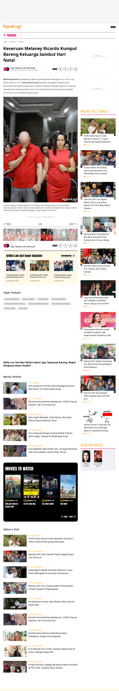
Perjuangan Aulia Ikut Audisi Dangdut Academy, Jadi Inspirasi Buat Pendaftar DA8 (97, 332)
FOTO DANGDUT (34, 535)
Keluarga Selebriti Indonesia (15, 304)
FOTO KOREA (33, 383)
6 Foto (87, 145)
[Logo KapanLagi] (12, 27)
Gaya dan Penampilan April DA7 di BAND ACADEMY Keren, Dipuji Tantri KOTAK (96, 300)
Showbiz (13, 42)
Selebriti (21, 42)
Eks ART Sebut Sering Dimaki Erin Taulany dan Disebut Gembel (97, 268)
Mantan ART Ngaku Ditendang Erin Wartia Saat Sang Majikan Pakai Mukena (98, 364)
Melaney (7, 92)
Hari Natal (65, 79)
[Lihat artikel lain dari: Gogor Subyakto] (68, 255)
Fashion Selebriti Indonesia (38, 304)
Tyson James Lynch (98, 465)
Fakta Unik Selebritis (12, 299)
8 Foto (87, 307)
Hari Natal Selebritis (59, 299)
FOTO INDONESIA (35, 398)
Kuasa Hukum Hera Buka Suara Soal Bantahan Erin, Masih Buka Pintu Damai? (96, 170)
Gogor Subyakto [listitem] (16, 68)
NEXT (72, 224)
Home (5, 42)
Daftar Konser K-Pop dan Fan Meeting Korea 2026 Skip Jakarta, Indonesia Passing (97, 427)
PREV (8, 224)
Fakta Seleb (23, 308)
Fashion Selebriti (28, 299)
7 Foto (87, 211)
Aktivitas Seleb (10, 308)
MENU (113, 27)
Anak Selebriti (43, 299)
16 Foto (88, 434)
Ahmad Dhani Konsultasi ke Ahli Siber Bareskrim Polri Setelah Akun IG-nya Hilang (96, 237)
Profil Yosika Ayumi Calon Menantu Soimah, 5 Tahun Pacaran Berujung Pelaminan (97, 138)
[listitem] (20, 35)
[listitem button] (70, 69)
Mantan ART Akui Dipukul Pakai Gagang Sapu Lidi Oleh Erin (97, 396)
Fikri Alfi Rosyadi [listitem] (29, 68)
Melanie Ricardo (86, 465)
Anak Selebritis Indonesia (61, 304)
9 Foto (87, 338)
